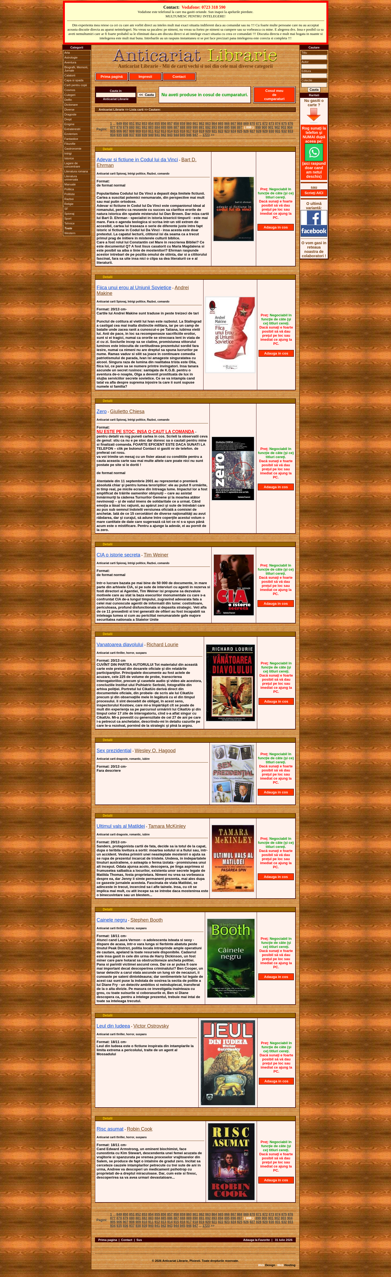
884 (157, 127)
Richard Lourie (162, 644)
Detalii (108, 149)
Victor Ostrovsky (151, 1026)
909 (138, 131)
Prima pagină (112, 77)
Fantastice (71, 138)
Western (69, 233)
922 (220, 131)
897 (239, 127)
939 (144, 135)
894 (220, 127)
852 (138, 124)
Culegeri (69, 95)
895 (227, 127)
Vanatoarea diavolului (120, 644)
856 (163, 124)
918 (195, 131)
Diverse (69, 109)
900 (264, 127)
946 (189, 135)
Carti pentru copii (75, 85)
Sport (67, 218)
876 (290, 124)
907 (125, 131)
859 (182, 124)
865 (220, 124)
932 (284, 131)
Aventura (70, 62)
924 (233, 131)
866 (227, 124)
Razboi (69, 199)
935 (119, 135)
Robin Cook (139, 1129)
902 (277, 127)
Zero (102, 411)
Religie (69, 203)
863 (208, 124)
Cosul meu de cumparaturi (274, 95)
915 (176, 131)
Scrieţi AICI (314, 193)
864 (214, 124)
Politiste (69, 194)
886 (170, 127)
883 (151, 127)
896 (233, 127)
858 (176, 124)
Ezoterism (71, 134)
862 (201, 124)
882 (144, 127)
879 (125, 127)
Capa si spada (73, 80)
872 (265, 124)
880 (132, 127)
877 (113, 127)
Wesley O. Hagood (155, 750)
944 (176, 135)
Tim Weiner (156, 555)
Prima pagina (107, 1239)
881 (138, 127)
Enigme (69, 124)
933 (290, 131)
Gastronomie (72, 148)
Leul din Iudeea (113, 1026)
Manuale (70, 184)
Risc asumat (110, 1129)
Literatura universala (71, 178)
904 (290, 127)
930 (271, 131)
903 (283, 127)
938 (138, 135)
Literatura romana (76, 171)
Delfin (68, 99)
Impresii (145, 77)
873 (271, 124)
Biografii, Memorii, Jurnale (76, 69)
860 (189, 124)
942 (163, 135)
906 (119, 131)
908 (132, 131)
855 (157, 124)
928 (258, 131)
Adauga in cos (276, 227)
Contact (179, 77)
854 (151, 124)
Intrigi (68, 153)
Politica (69, 189)
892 (208, 127)
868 (239, 124)
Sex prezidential (114, 750)
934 (113, 135)
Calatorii (69, 75)
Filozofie (69, 143)
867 (233, 124)
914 (170, 131)
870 (252, 124)
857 (170, 124)
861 (195, 124)
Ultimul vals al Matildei (121, 826)
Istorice (69, 158)
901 (271, 127)
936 (125, 135)
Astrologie (71, 57)
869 (246, 124)
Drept (68, 119)
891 (201, 127)
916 (182, 131)
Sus (139, 1239)
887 (176, 127)
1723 (206, 135)
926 (246, 131)
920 (208, 131)
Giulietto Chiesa (127, 411)
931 (277, 131)
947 (195, 135)
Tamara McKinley (167, 826)
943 (170, 135)
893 (214, 127)
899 (258, 127)
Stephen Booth (147, 920)
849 (119, 124)
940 (151, 135)
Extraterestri (72, 129)
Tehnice (69, 223)
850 (125, 124)
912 (157, 131)
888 (182, 127)
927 (252, 131)
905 (113, 131)
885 (163, 127)
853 (144, 124)
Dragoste (70, 114)
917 (189, 131)
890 (195, 127)
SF (66, 208)
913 (163, 131)
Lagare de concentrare (72, 165)
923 (227, 131)
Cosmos (69, 90)
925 (239, 131)
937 (132, 135)
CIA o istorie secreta (118, 555)
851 (132, 124)
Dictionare (71, 104)
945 (182, 135)
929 (265, 131)
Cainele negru (112, 920)
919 (201, 131)
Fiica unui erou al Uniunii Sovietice (134, 287)
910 (144, 131)
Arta (67, 52)
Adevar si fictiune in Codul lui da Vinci (137, 159)
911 (151, 131)
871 (258, 124)
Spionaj (69, 213)
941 (157, 135)
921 (214, 131)
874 (277, 124)
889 (189, 127)
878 (119, 127)
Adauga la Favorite (256, 1239)
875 (284, 124)
